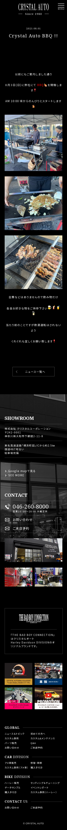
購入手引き (37, 767)
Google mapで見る (22, 471)
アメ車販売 (10, 763)
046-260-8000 (31, 506)
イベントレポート (40, 787)
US (16, 801)
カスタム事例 (12, 738)
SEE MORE (16, 475)
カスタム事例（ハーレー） (44, 792)
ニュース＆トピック (14, 733)
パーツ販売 (11, 743)
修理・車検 (36, 763)
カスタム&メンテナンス (43, 738)
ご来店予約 (21, 528)
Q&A (33, 743)
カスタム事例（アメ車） (16, 767)
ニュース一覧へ (35, 372)
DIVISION (17, 757)
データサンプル (13, 787)
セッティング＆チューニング (45, 783)
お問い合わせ (23, 519)
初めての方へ (38, 733)
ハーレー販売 (12, 783)
